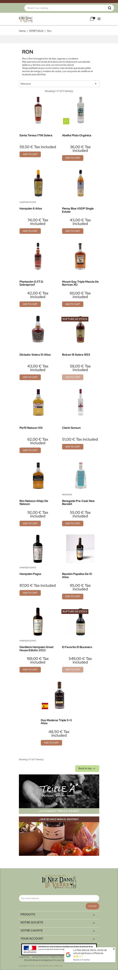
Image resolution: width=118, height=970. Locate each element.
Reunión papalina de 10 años (77, 575)
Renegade (67, 494)
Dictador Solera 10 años (35, 354)
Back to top (87, 768)
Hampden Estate (28, 202)
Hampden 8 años (31, 208)
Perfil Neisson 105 (31, 428)
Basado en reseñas (81, 960)
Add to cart (30, 154)
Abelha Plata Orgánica (76, 135)
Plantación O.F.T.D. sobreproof (32, 283)
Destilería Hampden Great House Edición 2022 (36, 648)
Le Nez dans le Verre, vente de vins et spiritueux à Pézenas (90, 951)
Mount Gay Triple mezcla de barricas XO (80, 283)
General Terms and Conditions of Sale (47, 957)
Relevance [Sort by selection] (59, 84)
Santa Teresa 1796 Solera (36, 135)
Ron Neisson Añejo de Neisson (34, 502)
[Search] (69, 8)
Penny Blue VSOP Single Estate (78, 210)
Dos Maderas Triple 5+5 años (56, 721)
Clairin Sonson (71, 428)
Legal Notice (24, 957)
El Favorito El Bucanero (77, 647)
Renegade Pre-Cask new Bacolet (78, 502)
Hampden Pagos (30, 574)
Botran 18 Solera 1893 (76, 354)
